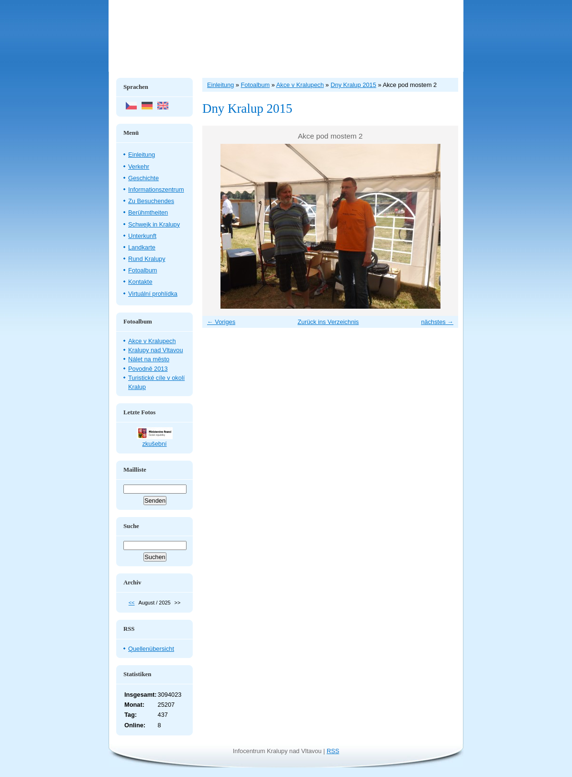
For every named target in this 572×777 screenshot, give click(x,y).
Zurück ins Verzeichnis (328, 321)
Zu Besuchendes (151, 201)
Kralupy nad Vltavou (155, 350)
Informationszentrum (156, 189)
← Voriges (221, 321)
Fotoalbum (142, 270)
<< (132, 602)
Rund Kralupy (146, 258)
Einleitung (141, 154)
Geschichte (143, 178)
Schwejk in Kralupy (154, 224)
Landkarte (141, 247)
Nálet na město (148, 359)
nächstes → (437, 321)
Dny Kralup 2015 (353, 84)
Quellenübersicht (151, 648)
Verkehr (138, 166)
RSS (333, 751)
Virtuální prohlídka (152, 293)
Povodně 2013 (148, 368)
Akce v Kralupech (152, 341)
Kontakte (140, 281)
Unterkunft (142, 235)
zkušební (154, 443)
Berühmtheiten (148, 212)
